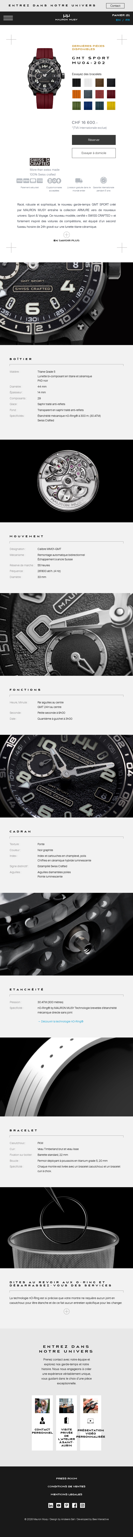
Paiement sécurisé (30, 187)
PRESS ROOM (66, 1479)
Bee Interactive (100, 1519)
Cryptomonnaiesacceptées (54, 189)
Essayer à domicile (94, 153)
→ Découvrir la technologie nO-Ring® (60, 1021)
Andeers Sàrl (68, 1519)
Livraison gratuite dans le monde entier (79, 189)
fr (127, 20)
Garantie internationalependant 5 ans (103, 189)
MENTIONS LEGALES (66, 1494)
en (118, 20)
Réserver (94, 140)
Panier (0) (121, 15)
